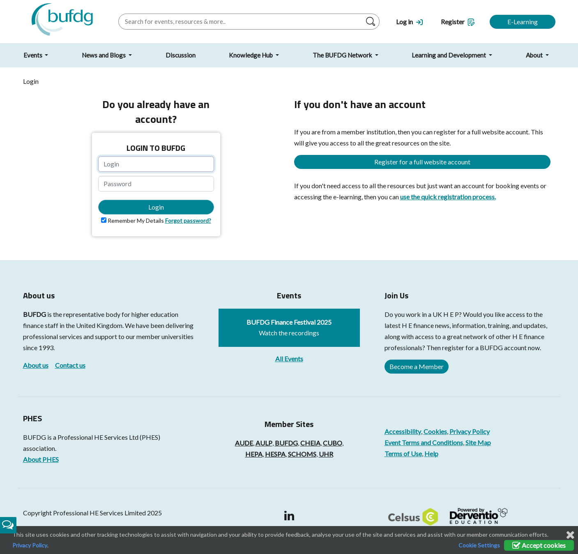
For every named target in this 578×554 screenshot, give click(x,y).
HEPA (254, 454)
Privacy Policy (469, 431)
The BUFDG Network (343, 55)
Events (33, 55)
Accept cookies (539, 545)
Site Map (478, 442)
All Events (289, 358)
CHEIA (310, 443)
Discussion (181, 55)
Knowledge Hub (251, 55)
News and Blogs (104, 55)
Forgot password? (188, 220)
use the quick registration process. (448, 197)
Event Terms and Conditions (424, 442)
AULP (264, 443)
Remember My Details (136, 220)
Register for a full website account (422, 162)
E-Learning (522, 21)
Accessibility (403, 431)
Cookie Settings (479, 545)
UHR (326, 454)
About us (35, 365)
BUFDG (34, 314)
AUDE (244, 443)
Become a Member (416, 366)
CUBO (332, 443)
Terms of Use (403, 453)
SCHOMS (302, 454)
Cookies (435, 431)
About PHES (41, 459)
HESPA (275, 454)
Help (431, 453)
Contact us (70, 365)
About (535, 55)
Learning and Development (449, 55)
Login (156, 207)
